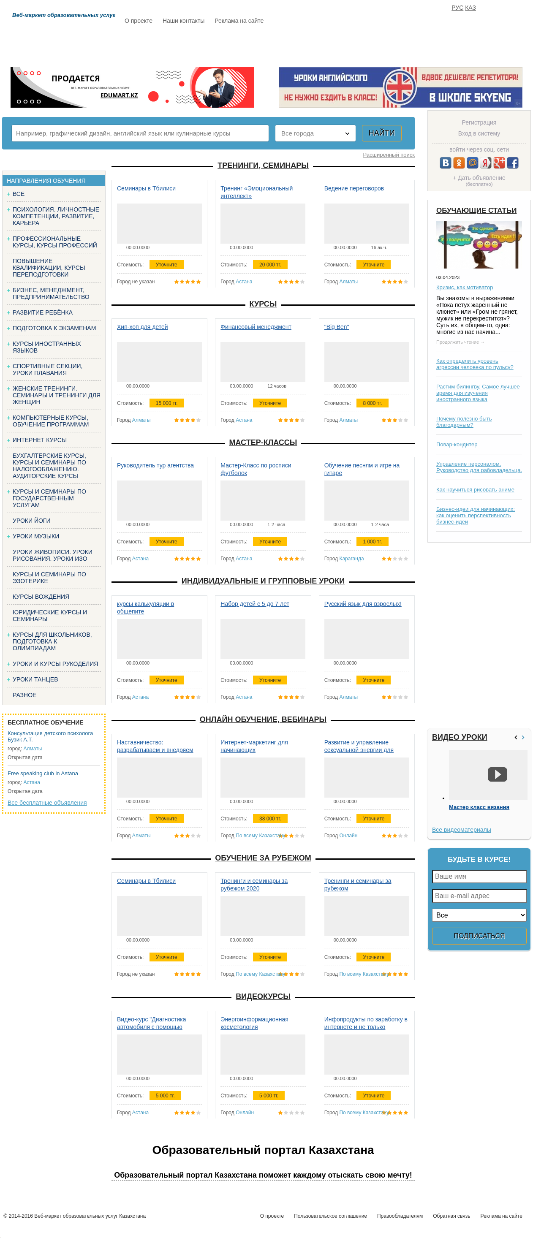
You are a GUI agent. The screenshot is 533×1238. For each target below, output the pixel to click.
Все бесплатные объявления (47, 802)
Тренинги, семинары (263, 165)
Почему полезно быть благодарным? (464, 421)
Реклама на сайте (239, 20)
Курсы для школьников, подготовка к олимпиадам (52, 641)
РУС (457, 7)
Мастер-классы (263, 442)
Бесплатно (256, 45)
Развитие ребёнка (43, 312)
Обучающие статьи (476, 210)
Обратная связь (451, 1216)
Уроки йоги (32, 520)
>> (524, 737)
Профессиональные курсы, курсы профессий (55, 242)
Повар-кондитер (456, 444)
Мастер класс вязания (479, 807)
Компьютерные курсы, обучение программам (51, 421)
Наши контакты (183, 20)
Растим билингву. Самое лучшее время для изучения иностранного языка (478, 392)
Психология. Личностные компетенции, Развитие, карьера (56, 216)
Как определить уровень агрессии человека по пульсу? (475, 364)
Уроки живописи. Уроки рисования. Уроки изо (52, 555)
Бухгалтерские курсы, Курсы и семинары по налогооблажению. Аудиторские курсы (49, 465)
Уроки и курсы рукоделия (55, 663)
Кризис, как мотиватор (464, 287)
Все (18, 193)
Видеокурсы (263, 996)
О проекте (138, 20)
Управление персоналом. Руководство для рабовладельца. (479, 467)
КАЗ (470, 7)
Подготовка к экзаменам (54, 328)
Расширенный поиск (389, 155)
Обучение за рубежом (263, 858)
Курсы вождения (41, 596)
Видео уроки (459, 737)
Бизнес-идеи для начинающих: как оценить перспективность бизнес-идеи (475, 515)
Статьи (304, 45)
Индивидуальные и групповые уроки (263, 581)
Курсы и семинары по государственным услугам (49, 498)
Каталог (206, 45)
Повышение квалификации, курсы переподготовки (49, 268)
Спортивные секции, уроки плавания (47, 369)
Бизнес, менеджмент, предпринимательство (51, 293)
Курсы (263, 304)
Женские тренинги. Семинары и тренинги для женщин (57, 395)
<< (516, 737)
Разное (24, 695)
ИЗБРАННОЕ (427, 45)
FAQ (385, 45)
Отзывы (347, 45)
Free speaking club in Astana (43, 773)
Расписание (154, 45)
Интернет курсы (40, 440)
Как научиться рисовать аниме (475, 489)
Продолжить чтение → (460, 342)
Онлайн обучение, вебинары (263, 719)
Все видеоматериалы (461, 829)
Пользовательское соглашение (330, 1216)
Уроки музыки (36, 536)
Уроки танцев (35, 679)
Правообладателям (400, 1216)
